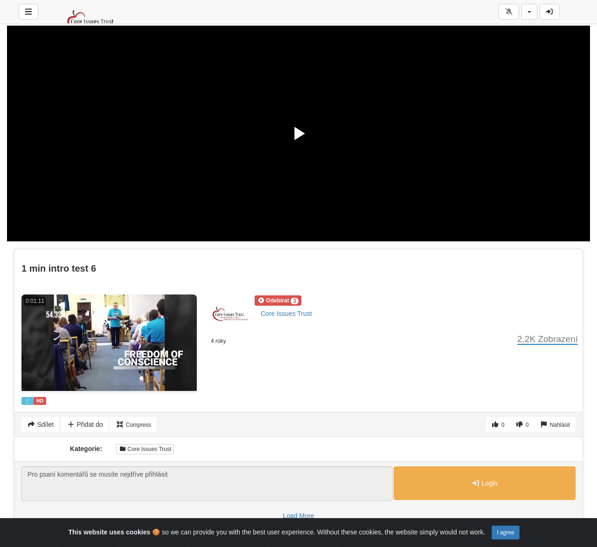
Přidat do (85, 424)
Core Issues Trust (286, 313)
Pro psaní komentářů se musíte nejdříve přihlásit (207, 483)
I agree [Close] (505, 532)
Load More (298, 516)
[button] (278, 300)
